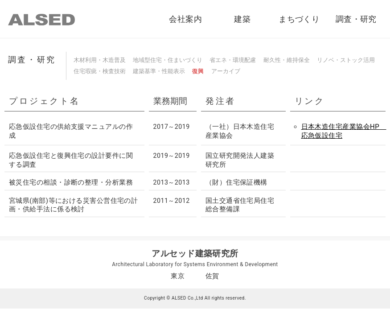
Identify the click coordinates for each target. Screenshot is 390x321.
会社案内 (185, 19)
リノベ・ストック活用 (346, 60)
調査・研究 (356, 19)
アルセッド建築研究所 (195, 253)
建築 (242, 19)
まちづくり (299, 19)
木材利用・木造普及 (100, 60)
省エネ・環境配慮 (232, 60)
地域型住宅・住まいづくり (167, 60)
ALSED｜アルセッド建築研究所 (41, 19)
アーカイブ (225, 71)
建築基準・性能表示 (159, 71)
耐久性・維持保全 (286, 60)
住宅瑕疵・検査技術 (100, 71)
